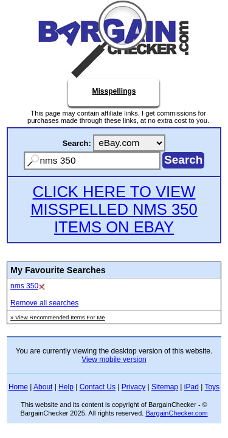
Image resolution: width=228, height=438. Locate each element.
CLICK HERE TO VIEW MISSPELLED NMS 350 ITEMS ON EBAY (114, 209)
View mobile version (114, 359)
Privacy (133, 387)
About (42, 387)
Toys (211, 387)
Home (18, 387)
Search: (77, 143)
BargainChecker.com (176, 413)
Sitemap (164, 387)
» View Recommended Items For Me (57, 317)
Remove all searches (44, 303)
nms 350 (24, 286)
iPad (191, 387)
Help (66, 387)
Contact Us (98, 387)
